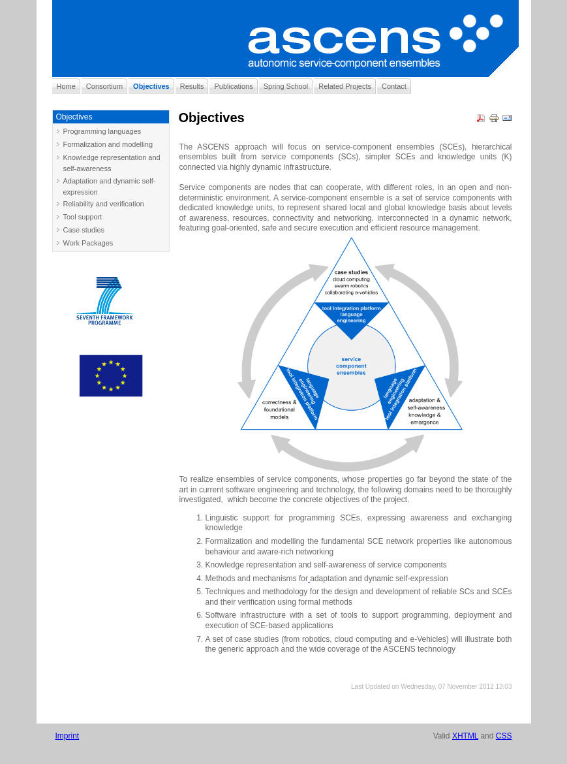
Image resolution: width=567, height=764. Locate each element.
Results (192, 86)
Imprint (67, 735)
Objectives (151, 86)
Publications (233, 86)
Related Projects (344, 86)
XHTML (465, 735)
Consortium (104, 86)
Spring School (286, 86)
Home (66, 86)
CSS (504, 735)
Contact (394, 86)
